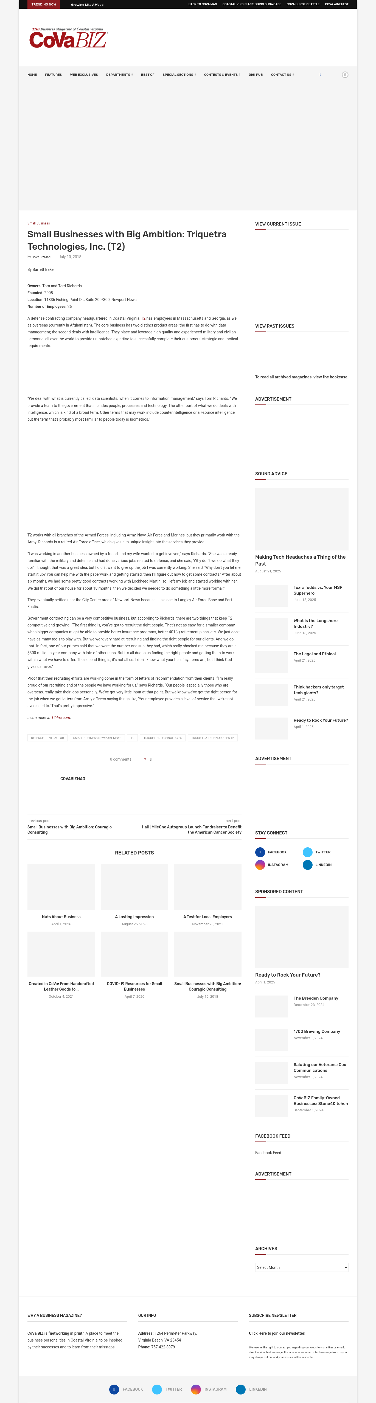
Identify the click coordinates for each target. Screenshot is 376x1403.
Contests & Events (221, 75)
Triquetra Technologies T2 (212, 738)
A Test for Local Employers (207, 917)
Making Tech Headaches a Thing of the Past (300, 560)
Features (53, 75)
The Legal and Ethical (315, 653)
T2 (143, 318)
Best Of (148, 75)
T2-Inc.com (60, 717)
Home (32, 75)
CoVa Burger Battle (303, 4)
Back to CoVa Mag (203, 4)
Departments (118, 75)
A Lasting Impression (134, 917)
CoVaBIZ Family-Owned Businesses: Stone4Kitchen (321, 1100)
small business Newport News (97, 738)
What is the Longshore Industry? (316, 623)
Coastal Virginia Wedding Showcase (252, 4)
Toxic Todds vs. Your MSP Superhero (318, 590)
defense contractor (47, 738)
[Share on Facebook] (150, 759)
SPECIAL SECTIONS (178, 75)
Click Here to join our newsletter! (277, 1333)
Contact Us (281, 75)
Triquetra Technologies (163, 738)
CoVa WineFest (337, 4)
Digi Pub (256, 75)
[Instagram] (278, 865)
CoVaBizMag (41, 257)
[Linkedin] (326, 865)
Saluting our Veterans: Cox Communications (320, 1067)
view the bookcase (330, 377)
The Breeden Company (316, 998)
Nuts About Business (61, 917)
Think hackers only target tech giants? (319, 690)
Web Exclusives (84, 75)
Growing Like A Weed (87, 5)
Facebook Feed (268, 1153)
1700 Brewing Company (317, 1031)
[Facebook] (320, 75)
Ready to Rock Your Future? (321, 720)
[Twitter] (326, 852)
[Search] (335, 75)
